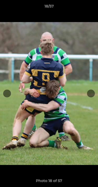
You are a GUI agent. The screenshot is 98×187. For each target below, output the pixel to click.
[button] (92, 7)
